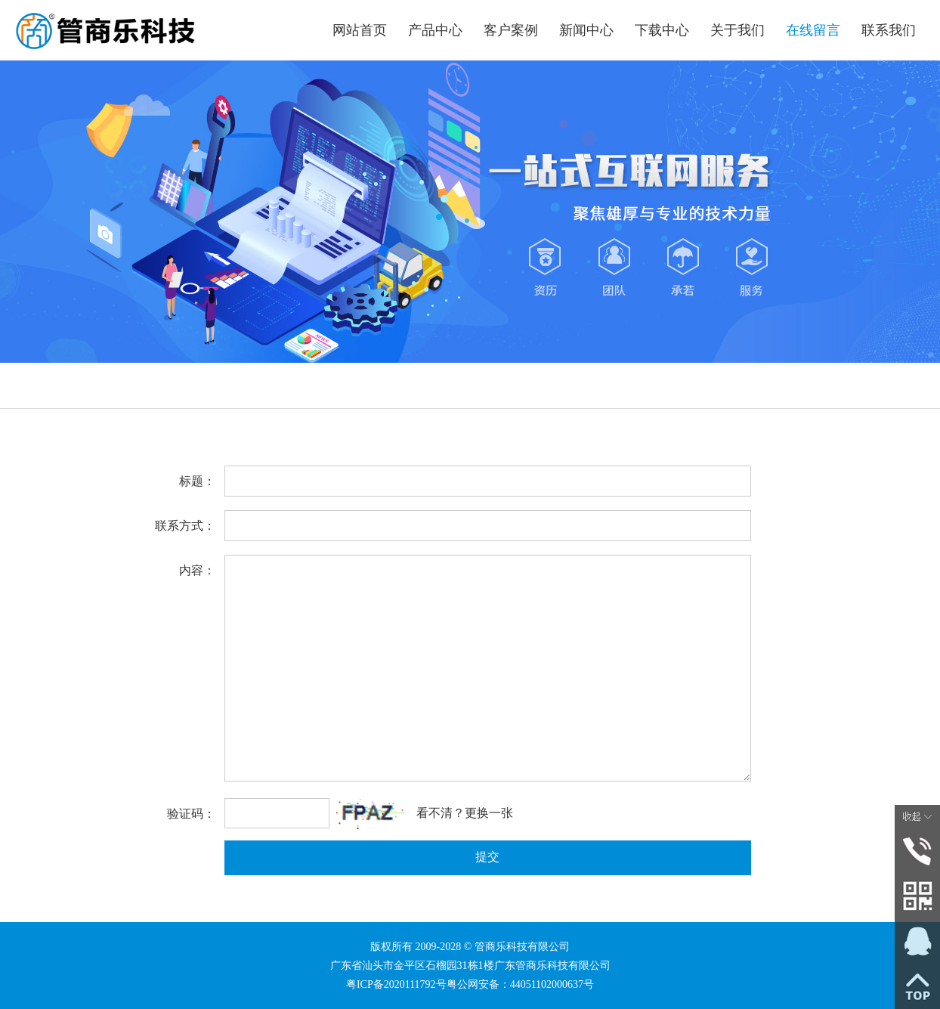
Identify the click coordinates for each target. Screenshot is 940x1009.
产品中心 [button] (435, 30)
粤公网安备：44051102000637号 (520, 984)
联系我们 (888, 30)
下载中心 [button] (662, 30)
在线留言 (813, 30)
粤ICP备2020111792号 (396, 984)
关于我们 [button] (737, 30)
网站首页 (359, 30)
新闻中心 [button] (586, 30)
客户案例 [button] (511, 30)
